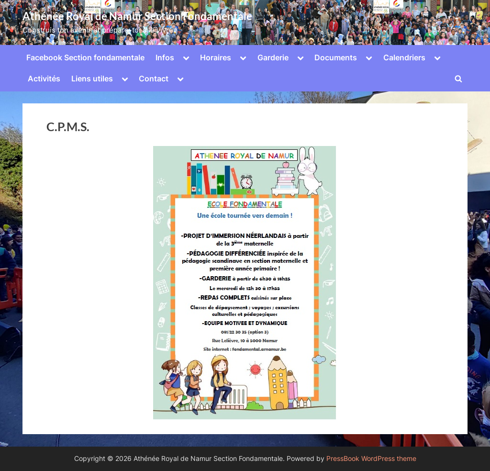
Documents (335, 57)
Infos (165, 57)
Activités (44, 78)
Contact (153, 78)
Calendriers (404, 57)
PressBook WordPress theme (371, 458)
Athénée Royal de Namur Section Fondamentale (137, 16)
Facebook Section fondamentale (85, 57)
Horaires (215, 57)
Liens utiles (92, 78)
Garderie (273, 57)
